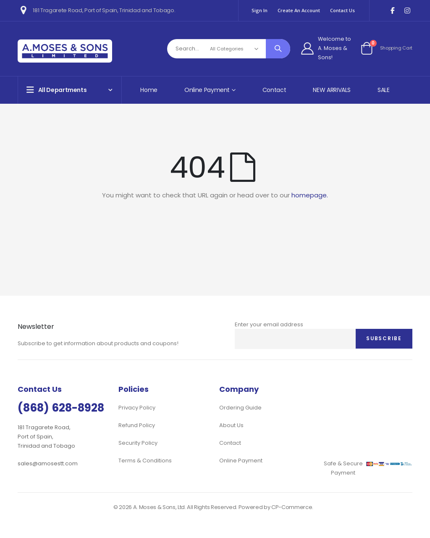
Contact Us (342, 10)
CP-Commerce (291, 507)
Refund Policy (136, 425)
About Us (231, 425)
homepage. (309, 195)
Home (148, 90)
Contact (274, 90)
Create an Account (299, 10)
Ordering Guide (240, 408)
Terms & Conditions (145, 461)
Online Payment (240, 461)
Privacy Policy (136, 408)
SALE (384, 90)
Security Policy (137, 443)
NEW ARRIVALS (332, 90)
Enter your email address (269, 324)
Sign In (259, 10)
